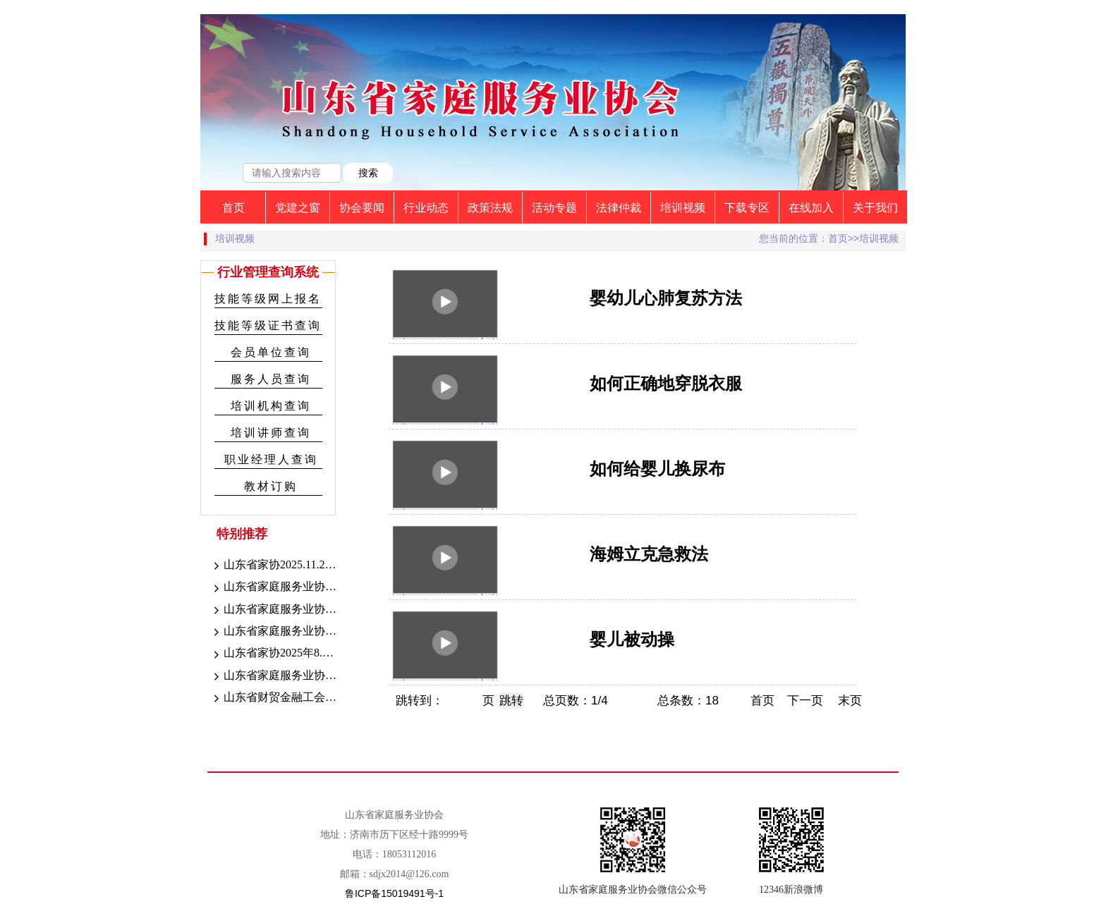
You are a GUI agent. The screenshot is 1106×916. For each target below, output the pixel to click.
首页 (233, 208)
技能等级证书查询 (268, 325)
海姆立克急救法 (649, 553)
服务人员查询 (271, 379)
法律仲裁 (618, 208)
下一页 (805, 700)
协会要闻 (361, 208)
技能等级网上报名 (268, 299)
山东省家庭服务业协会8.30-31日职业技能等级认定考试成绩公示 (273, 676)
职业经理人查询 (271, 459)
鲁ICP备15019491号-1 (394, 893)
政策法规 (490, 208)
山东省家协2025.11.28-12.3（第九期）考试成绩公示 (273, 565)
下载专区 (747, 208)
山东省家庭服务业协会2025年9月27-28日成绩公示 (273, 610)
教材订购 (271, 486)
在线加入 (811, 208)
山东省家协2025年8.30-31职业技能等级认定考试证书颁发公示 (273, 654)
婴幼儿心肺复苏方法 (666, 297)
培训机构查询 (271, 406)
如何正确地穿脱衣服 (666, 383)
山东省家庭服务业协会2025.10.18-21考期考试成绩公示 (273, 587)
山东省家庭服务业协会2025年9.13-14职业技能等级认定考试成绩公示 (273, 632)
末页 (850, 700)
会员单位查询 (271, 352)
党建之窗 (297, 208)
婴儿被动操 (632, 639)
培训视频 (682, 208)
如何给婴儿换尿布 (657, 468)
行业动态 (426, 208)
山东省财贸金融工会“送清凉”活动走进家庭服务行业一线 (273, 698)
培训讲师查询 (271, 433)
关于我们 (875, 208)
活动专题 (554, 208)
